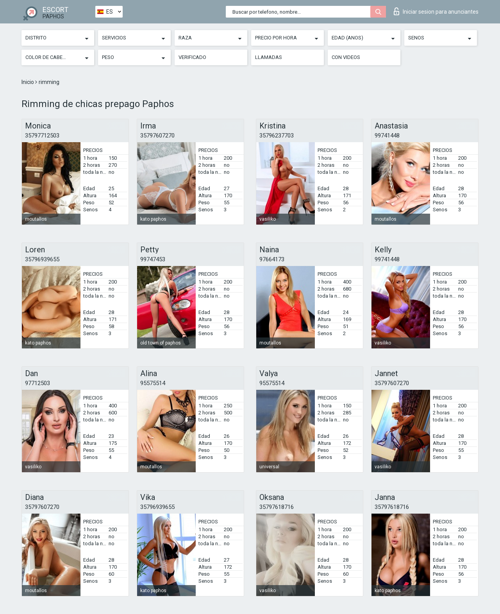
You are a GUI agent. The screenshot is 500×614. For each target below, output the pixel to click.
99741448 (387, 135)
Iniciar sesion (436, 11)
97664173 (271, 259)
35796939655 (42, 259)
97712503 (37, 383)
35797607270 (157, 135)
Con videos (346, 57)
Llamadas (268, 57)
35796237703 (276, 135)
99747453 (152, 259)
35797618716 (276, 506)
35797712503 (42, 135)
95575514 (152, 383)
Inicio (28, 82)
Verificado (192, 57)
